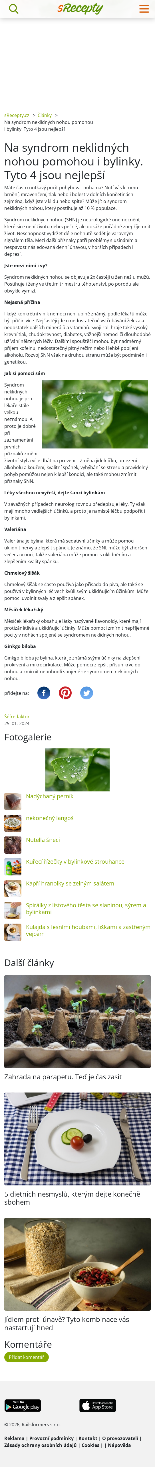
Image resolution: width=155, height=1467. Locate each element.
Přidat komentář (26, 1357)
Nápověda (119, 1445)
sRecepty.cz (16, 115)
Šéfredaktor (17, 716)
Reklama (14, 1438)
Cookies (90, 1445)
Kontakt (87, 1438)
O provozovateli (120, 1438)
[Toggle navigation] (144, 8)
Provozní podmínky (51, 1438)
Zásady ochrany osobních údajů (40, 1445)
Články (45, 115)
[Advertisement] (77, 61)
